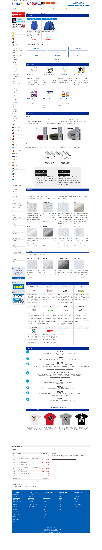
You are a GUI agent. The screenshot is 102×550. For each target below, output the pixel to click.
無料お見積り (15, 526)
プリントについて (57, 9)
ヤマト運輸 (65, 411)
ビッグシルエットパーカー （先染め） (17, 65)
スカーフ (14, 201)
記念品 (75, 519)
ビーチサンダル (16, 186)
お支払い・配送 (16, 529)
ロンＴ (14, 36)
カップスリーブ (15, 111)
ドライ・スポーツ (17, 130)
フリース (37, 59)
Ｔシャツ (15, 33)
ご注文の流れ (15, 523)
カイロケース (15, 256)
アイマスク (14, 189)
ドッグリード (15, 118)
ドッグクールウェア (16, 121)
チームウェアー (46, 524)
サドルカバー (15, 242)
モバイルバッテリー (16, 219)
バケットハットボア (16, 114)
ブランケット (15, 264)
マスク (13, 97)
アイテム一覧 (18, 9)
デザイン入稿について (17, 531)
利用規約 (15, 534)
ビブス (13, 53)
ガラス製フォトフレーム (17, 236)
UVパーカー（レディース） (17, 73)
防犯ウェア (15, 153)
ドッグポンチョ (15, 120)
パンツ (14, 124)
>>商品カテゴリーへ (60, 370)
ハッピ (14, 159)
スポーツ (45, 521)
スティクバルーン (15, 194)
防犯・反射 (57, 59)
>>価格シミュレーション (60, 385)
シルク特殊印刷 (31, 511)
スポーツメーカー (17, 133)
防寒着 (14, 156)
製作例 (14, 524)
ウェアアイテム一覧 (17, 514)
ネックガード (15, 95)
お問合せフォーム (16, 537)
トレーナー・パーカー (18, 42)
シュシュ (14, 229)
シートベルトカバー (16, 243)
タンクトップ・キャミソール (17, 55)
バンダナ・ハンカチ (16, 203)
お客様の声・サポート (83, 9)
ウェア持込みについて (17, 519)
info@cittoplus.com (55, 390)
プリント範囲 (30, 518)
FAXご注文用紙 (16, 527)
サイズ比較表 (30, 519)
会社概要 (19, 278)
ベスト (36, 52)
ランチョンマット (15, 221)
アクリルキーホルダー (16, 207)
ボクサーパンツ (15, 88)
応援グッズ (14, 191)
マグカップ (14, 222)
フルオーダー (16, 45)
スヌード (14, 263)
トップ (27, 13)
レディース (15, 142)
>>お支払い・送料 (70, 385)
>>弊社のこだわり (60, 400)
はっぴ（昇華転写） (16, 83)
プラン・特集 (44, 9)
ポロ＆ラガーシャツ (47, 514)
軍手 (14, 183)
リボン (13, 228)
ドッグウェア (15, 116)
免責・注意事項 (16, 536)
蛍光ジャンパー (57, 52)
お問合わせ (86, 5)
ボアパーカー (15, 76)
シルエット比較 (31, 523)
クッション (14, 247)
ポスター (14, 224)
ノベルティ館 (15, 187)
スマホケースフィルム (16, 217)
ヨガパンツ (14, 90)
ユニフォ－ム (46, 526)
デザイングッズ (15, 196)
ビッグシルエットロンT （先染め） (16, 61)
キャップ (15, 162)
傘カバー (14, 200)
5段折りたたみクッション (17, 249)
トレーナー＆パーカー (47, 516)
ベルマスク (14, 106)
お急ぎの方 (15, 521)
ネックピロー (15, 250)
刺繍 (14, 174)
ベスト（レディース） (16, 74)
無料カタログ (15, 516)
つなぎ (14, 177)
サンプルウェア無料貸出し (18, 518)
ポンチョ (14, 57)
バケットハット (15, 113)
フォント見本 (30, 513)
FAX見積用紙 (78, 5)
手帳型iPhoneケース (16, 215)
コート (78, 55)
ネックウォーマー (15, 254)
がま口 (13, 104)
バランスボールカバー (16, 102)
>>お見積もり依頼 (50, 385)
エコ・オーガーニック (63, 518)
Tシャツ (45, 511)
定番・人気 (36, 48)
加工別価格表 (15, 511)
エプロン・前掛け (17, 151)
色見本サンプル (31, 514)
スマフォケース (77, 523)
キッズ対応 (57, 55)
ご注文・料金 (31, 9)
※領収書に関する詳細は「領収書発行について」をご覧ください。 (25, 502)
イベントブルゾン (57, 48)
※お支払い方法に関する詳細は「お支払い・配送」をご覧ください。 (26, 498)
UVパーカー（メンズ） (16, 71)
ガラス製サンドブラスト (17, 238)
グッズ (14, 165)
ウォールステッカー (16, 214)
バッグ (14, 168)
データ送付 (71, 5)
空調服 (13, 78)
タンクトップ (16, 136)
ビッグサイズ (61, 523)
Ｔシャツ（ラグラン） (16, 48)
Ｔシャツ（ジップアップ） (17, 50)
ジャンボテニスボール (16, 252)
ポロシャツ (15, 39)
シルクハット (15, 261)
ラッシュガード (15, 59)
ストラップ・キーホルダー (17, 205)
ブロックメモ (15, 233)
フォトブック (15, 240)
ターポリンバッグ (15, 99)
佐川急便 (60, 411)
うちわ (13, 193)
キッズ (14, 145)
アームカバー (15, 92)
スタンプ (14, 231)
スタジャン (78, 52)
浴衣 (13, 85)
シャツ (44, 527)
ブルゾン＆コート (17, 127)
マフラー (14, 259)
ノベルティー (61, 526)
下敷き (13, 245)
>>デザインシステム (65, 393)
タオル (14, 171)
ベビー (14, 148)
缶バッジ (14, 208)
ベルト (14, 180)
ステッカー (14, 212)
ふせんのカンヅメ (15, 235)
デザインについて (70, 9)
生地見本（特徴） (31, 516)
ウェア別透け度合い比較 (33, 521)
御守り (13, 210)
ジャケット (78, 48)
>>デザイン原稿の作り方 (55, 393)
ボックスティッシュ (16, 226)
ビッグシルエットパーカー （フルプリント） (17, 68)
